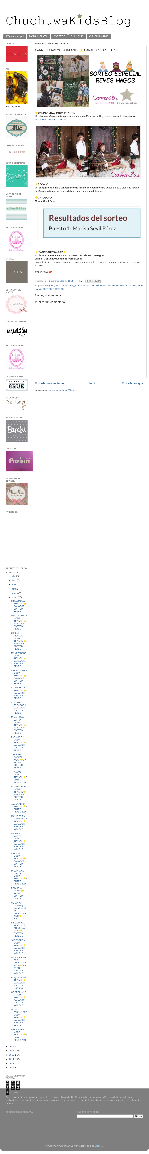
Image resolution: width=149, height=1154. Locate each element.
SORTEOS (59, 36)
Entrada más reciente (49, 383)
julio (14, 576)
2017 (12, 1046)
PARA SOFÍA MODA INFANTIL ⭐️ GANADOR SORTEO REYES (19, 743)
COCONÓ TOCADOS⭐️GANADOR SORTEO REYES (19, 707)
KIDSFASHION (99, 285)
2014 (12, 1059)
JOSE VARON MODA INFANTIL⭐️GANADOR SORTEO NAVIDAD (18, 947)
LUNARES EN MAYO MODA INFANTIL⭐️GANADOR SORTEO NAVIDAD (19, 822)
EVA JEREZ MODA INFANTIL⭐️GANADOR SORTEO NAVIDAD (18, 860)
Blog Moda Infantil (59, 285)
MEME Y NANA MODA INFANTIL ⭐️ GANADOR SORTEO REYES (19, 659)
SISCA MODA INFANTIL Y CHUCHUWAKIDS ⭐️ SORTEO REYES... (19, 929)
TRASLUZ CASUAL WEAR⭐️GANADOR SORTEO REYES (18, 761)
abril (14, 589)
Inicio (92, 383)
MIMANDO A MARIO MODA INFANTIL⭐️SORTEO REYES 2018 (19, 877)
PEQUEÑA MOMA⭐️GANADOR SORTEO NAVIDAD (18, 893)
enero (15, 597)
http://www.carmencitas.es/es (50, 119)
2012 (12, 1067)
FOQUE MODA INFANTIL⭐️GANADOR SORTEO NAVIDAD (18, 982)
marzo (15, 593)
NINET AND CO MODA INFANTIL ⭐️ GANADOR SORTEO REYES (19, 622)
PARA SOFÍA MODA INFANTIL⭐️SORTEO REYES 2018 (19, 1034)
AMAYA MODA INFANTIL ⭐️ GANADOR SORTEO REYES (19, 692)
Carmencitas (84, 285)
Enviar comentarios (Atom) (62, 390)
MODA (133, 285)
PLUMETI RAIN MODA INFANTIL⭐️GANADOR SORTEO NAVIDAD (19, 793)
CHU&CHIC (77, 36)
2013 (12, 1063)
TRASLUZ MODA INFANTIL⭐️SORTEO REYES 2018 (19, 777)
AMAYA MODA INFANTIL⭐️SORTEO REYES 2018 (19, 808)
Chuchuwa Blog (57, 281)
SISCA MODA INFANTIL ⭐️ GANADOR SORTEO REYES (19, 606)
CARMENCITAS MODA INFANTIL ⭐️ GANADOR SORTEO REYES (19, 677)
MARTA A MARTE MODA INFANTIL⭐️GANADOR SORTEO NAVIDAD (18, 841)
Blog (47, 285)
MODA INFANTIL (38, 36)
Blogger (73, 285)
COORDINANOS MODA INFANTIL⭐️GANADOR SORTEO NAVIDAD (18, 998)
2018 (12, 572)
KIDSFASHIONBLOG (118, 285)
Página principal (15, 36)
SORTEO (47, 289)
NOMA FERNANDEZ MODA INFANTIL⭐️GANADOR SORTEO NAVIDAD (19, 1017)
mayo (15, 584)
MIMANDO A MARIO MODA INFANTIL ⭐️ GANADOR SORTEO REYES (19, 725)
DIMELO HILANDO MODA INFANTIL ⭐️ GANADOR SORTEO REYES (19, 641)
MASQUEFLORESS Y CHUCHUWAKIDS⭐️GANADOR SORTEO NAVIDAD (19, 965)
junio (14, 580)
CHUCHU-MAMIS (99, 36)
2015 (12, 1055)
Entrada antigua (132, 383)
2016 (12, 1050)
